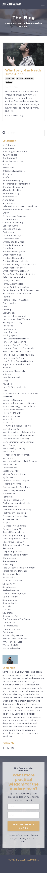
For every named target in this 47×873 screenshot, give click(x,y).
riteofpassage (10, 558)
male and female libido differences (20, 393)
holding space (10, 335)
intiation (7, 374)
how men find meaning (14, 342)
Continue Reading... (15, 115)
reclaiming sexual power (15, 538)
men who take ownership (16, 439)
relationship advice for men (17, 545)
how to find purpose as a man (18, 355)
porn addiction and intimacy (17, 509)
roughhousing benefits (15, 571)
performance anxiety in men (17, 503)
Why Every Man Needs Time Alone (23, 72)
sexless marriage (11, 590)
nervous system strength (16, 480)
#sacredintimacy (11, 193)
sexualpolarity (10, 600)
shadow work (10, 603)
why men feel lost (12, 642)
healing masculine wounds (16, 319)
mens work (8, 451)
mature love (9, 422)
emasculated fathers (13, 242)
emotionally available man (16, 271)
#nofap (6, 177)
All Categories (9, 145)
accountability (10, 196)
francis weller (10, 303)
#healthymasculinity (13, 161)
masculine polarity (12, 413)
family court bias (11, 280)
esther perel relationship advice (19, 274)
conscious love (10, 226)
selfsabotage (9, 587)
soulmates (8, 613)
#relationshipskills (12, 190)
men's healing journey (14, 448)
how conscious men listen (16, 339)
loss (5, 390)
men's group (9, 445)
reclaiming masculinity (14, 535)
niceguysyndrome (12, 484)
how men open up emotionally (18, 348)
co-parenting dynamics (14, 216)
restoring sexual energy (15, 555)
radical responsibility (13, 532)
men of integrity (11, 429)
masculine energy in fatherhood (19, 406)
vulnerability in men (13, 635)
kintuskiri (7, 384)
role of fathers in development (19, 568)
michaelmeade (10, 467)
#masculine (8, 168)
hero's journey (10, 329)
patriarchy (8, 497)
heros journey (10, 332)
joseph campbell (11, 377)
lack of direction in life (14, 387)
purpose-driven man (13, 529)
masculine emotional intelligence (19, 403)
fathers (6, 297)
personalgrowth (11, 506)
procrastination (10, 519)
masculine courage (12, 400)
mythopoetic (9, 477)
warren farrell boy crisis (15, 639)
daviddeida (8, 232)
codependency (10, 219)
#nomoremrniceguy (13, 180)
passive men (9, 493)
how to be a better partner (17, 351)
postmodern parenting (14, 513)
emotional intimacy (12, 255)
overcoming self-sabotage (16, 487)
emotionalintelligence (14, 268)
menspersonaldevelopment (16, 455)
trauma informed (11, 629)
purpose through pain (14, 526)
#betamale (8, 148)
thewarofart (9, 622)
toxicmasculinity (11, 626)
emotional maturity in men (16, 261)
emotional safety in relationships (19, 264)
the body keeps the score (16, 619)
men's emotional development (18, 442)
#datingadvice (10, 155)
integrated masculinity (14, 371)
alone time (10, 78)
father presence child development (21, 290)
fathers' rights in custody (16, 300)
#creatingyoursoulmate (15, 151)
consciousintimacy (12, 229)
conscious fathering (13, 222)
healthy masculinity (12, 322)
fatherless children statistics (17, 293)
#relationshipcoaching (14, 187)
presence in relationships (15, 516)
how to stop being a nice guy (18, 361)
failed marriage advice (14, 277)
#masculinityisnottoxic (14, 171)
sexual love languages (14, 593)
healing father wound (14, 316)
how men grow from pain (16, 345)
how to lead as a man (14, 358)
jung (5, 380)
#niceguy (7, 174)
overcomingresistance (14, 490)
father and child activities (16, 287)
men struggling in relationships (19, 432)
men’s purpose (10, 464)
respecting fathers (12, 551)
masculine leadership (13, 410)
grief (5, 306)
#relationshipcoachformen (16, 184)
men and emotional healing (17, 426)
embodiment (9, 248)
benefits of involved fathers (17, 209)
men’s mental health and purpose (20, 461)
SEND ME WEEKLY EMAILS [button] (24, 826)
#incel (6, 164)
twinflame (8, 632)
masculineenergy (11, 416)
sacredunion (9, 577)
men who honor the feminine (18, 435)
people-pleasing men (13, 500)
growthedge (9, 313)
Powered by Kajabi (23, 866)
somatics (7, 609)
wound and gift (11, 645)
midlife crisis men (11, 471)
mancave (19, 78)
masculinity (29, 78)
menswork (8, 458)
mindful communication (15, 474)
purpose (7, 522)
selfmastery (9, 584)
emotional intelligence (14, 251)
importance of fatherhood (16, 364)
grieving (7, 309)
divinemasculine (11, 238)
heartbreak (8, 326)
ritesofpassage (10, 561)
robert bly (8, 564)
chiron (6, 213)
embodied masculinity (14, 245)
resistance (8, 548)
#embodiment (10, 158)
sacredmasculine (11, 574)
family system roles (13, 284)
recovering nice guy (13, 542)
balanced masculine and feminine (20, 206)
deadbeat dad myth (13, 235)
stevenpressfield (11, 616)
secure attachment (13, 580)
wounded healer (11, 648)
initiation (7, 368)
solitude (9, 82)
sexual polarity (10, 597)
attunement (9, 203)
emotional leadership (13, 258)
